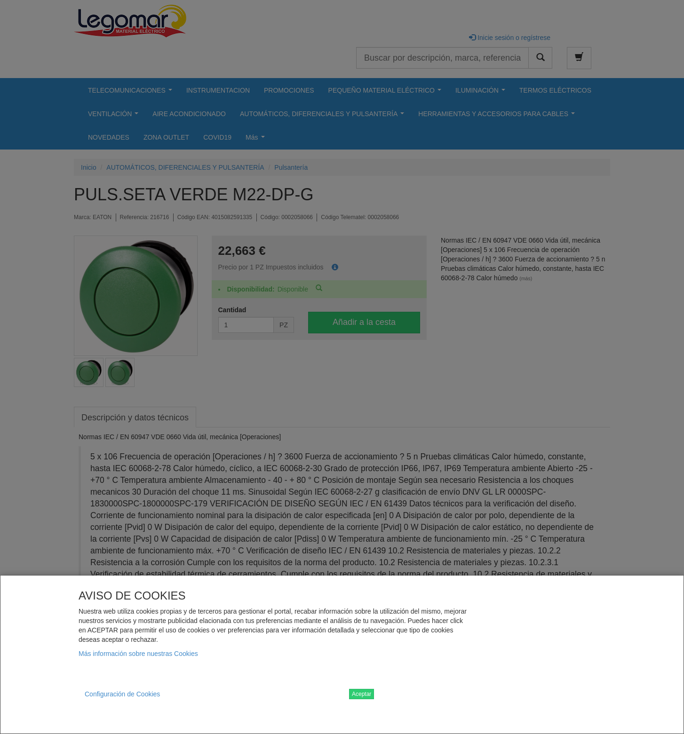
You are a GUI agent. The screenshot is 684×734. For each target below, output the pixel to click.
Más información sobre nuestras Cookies (138, 653)
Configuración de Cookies (122, 694)
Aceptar (361, 694)
